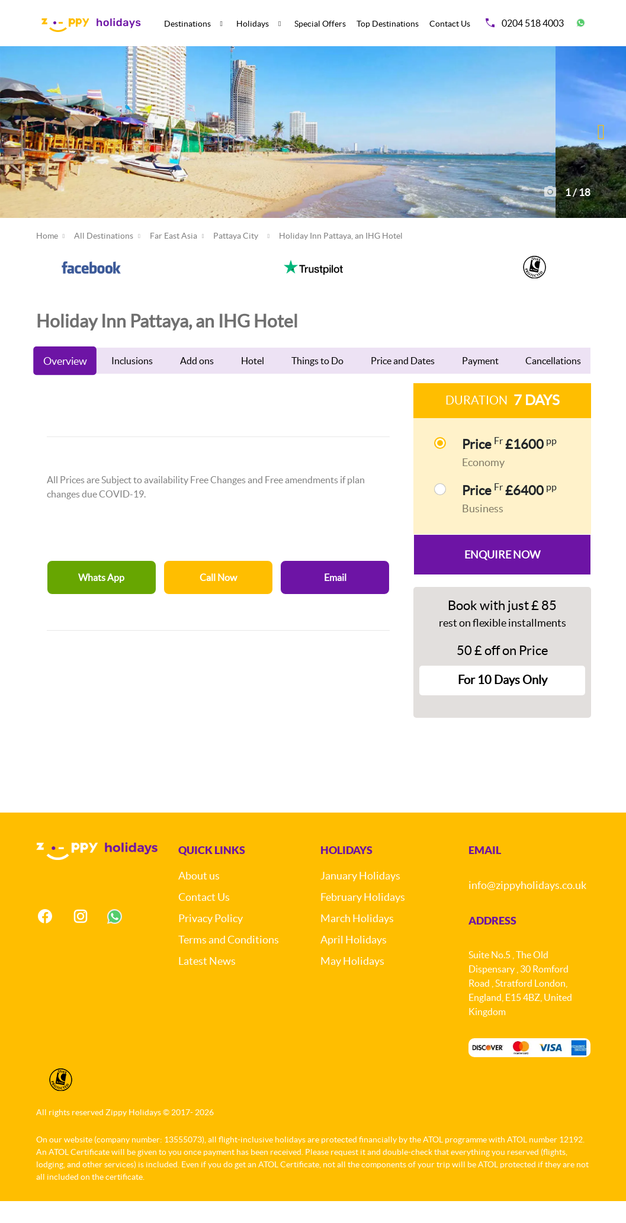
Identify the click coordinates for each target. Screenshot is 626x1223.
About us (199, 898)
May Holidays (352, 983)
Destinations (187, 23)
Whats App (101, 599)
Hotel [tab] (252, 382)
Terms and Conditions (228, 962)
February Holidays (362, 919)
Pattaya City (235, 257)
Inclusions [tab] (132, 382)
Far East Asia (173, 257)
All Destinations (103, 257)
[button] (601, 143)
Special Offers (320, 23)
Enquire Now (502, 576)
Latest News (207, 983)
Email (335, 599)
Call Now (218, 599)
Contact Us (449, 23)
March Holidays (357, 941)
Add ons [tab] (197, 382)
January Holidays (360, 898)
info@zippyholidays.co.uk (527, 907)
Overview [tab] (64, 383)
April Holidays (353, 962)
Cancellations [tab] (553, 382)
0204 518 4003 (525, 23)
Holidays (252, 23)
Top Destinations (388, 23)
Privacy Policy (210, 941)
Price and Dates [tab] (403, 382)
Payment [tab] (480, 382)
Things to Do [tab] (317, 382)
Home (47, 257)
